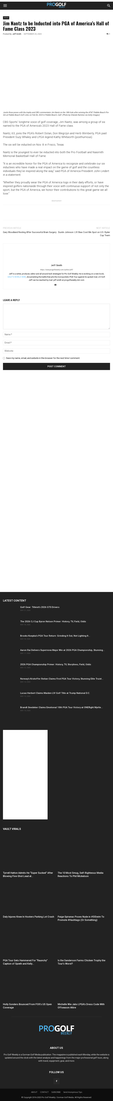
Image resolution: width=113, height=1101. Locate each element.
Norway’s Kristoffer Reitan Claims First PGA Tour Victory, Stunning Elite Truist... (61, 678)
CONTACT (44, 1092)
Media (6, 17)
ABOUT (34, 1092)
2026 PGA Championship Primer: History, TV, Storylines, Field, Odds (55, 664)
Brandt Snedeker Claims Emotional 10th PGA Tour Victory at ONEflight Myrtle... (61, 707)
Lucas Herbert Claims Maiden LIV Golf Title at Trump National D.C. (55, 693)
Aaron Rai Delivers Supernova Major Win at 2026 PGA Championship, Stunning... (62, 650)
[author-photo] (56, 261)
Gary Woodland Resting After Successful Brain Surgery (29, 232)
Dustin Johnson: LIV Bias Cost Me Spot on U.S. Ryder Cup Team (84, 234)
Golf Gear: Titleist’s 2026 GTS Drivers (39, 607)
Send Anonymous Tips (72, 1092)
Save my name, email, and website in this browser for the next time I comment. (43, 358)
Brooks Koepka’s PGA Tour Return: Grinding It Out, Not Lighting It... (55, 635)
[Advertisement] (25, 428)
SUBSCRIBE (56, 1092)
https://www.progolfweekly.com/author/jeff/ (56, 270)
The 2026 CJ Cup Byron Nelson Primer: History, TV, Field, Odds (53, 621)
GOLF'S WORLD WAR (17, 277)
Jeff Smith (16, 34)
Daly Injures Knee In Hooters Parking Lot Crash (28, 916)
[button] (5, 6)
